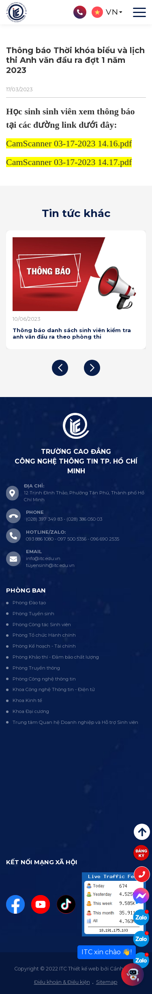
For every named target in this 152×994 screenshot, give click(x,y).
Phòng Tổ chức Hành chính (44, 635)
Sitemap (107, 982)
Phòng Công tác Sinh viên (42, 624)
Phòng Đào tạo (29, 602)
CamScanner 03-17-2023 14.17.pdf (69, 162)
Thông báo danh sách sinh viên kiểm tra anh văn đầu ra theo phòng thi (72, 333)
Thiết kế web (83, 969)
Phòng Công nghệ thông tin (44, 679)
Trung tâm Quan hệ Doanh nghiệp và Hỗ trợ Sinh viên (75, 722)
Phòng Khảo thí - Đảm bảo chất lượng (56, 657)
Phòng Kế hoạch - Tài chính (44, 646)
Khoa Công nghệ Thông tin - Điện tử (54, 689)
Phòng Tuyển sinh (33, 613)
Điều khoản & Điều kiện (62, 982)
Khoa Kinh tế (27, 700)
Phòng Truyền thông (36, 668)
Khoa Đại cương (31, 711)
